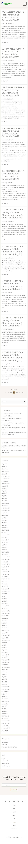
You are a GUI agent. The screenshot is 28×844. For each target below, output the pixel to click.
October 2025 (5, 481)
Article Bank (5, 742)
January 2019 (5, 569)
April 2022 (4, 525)
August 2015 (5, 642)
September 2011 (6, 728)
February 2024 (5, 503)
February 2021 (5, 540)
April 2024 (4, 498)
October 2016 (5, 615)
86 (22, 392)
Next (14, 395)
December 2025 (5, 476)
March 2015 (4, 652)
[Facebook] (14, 801)
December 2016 (5, 610)
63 (17, 392)
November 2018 (5, 574)
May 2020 (4, 547)
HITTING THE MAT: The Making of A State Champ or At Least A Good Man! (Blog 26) (12, 213)
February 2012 (5, 716)
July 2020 (4, 544)
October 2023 (5, 513)
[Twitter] (5, 801)
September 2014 (6, 667)
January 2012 (5, 718)
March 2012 (4, 713)
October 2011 (5, 725)
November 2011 (5, 723)
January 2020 (5, 554)
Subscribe (14, 789)
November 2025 (5, 478)
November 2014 (5, 662)
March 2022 (4, 527)
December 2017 (5, 588)
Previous (14, 389)
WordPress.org (5, 765)
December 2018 (5, 571)
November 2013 (5, 689)
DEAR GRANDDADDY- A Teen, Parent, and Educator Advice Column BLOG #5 (13, 16)
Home (14, 805)
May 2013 (4, 694)
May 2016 (4, 623)
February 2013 (5, 701)
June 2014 (4, 674)
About (14, 808)
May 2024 (4, 495)
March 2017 (4, 603)
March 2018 (4, 584)
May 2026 (4, 464)
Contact (14, 825)
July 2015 (4, 645)
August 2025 (5, 486)
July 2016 (4, 620)
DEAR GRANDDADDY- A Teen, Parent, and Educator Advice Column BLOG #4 (13, 52)
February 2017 (5, 606)
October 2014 (5, 664)
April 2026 (4, 466)
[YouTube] (9, 801)
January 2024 (5, 505)
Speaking (14, 815)
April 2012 (4, 711)
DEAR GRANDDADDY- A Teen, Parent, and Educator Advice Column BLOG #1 (13, 175)
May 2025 (4, 491)
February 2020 (5, 552)
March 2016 (4, 628)
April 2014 (4, 679)
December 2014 (5, 659)
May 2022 (4, 522)
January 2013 (5, 703)
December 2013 (5, 686)
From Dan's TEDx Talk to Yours (9, 747)
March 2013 (4, 699)
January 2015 (5, 657)
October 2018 (5, 576)
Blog (14, 822)
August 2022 (5, 515)
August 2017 (5, 593)
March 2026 (4, 469)
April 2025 (4, 493)
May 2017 (4, 598)
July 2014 (4, 672)
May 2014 (4, 677)
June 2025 (4, 488)
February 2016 (5, 630)
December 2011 (5, 721)
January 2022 (5, 532)
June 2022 (4, 520)
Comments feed (5, 763)
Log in (3, 758)
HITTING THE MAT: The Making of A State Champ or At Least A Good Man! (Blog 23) (12, 321)
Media (14, 818)
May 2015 (4, 650)
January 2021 (5, 542)
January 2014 (5, 684)
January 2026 (5, 474)
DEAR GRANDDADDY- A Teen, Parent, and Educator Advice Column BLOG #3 (13, 91)
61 (11, 392)
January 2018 (5, 586)
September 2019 (6, 564)
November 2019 (5, 559)
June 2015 (4, 647)
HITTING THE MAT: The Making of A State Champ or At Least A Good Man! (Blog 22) (12, 356)
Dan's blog (4, 23)
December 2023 (5, 508)
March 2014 (4, 681)
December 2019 (5, 557)
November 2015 (5, 635)
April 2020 (4, 549)
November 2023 (5, 510)
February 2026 (5, 471)
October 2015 (5, 637)
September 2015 (6, 640)
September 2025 (6, 483)
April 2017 (4, 601)
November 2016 (5, 613)
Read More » (5, 42)
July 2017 (4, 596)
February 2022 (5, 530)
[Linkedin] (22, 801)
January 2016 (5, 632)
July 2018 (4, 581)
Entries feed (5, 761)
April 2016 (4, 625)
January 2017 (5, 608)
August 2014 (5, 669)
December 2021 (5, 535)
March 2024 (4, 500)
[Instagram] (18, 801)
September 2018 (6, 579)
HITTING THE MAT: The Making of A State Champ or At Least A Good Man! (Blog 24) (12, 285)
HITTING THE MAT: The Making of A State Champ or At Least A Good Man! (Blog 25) (12, 250)
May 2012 (4, 708)
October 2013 (5, 691)
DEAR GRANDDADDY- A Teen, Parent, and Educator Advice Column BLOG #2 (13, 132)
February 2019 (5, 566)
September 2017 (6, 591)
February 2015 (5, 655)
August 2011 (5, 730)
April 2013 (4, 696)
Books (14, 812)
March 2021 (4, 537)
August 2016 (5, 618)
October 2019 (5, 562)
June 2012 (4, 706)
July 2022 (4, 517)
